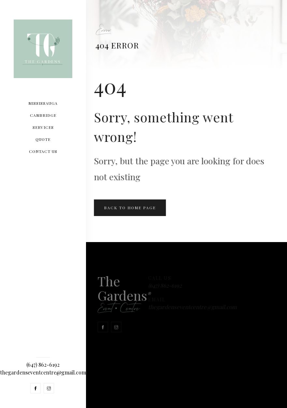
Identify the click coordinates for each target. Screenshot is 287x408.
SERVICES (43, 127)
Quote (43, 139)
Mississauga (43, 103)
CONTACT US (43, 151)
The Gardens (118, 295)
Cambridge (43, 115)
